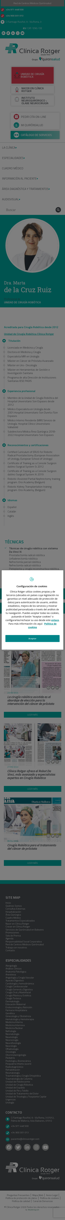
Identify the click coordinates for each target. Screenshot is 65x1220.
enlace (55, 620)
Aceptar (32, 638)
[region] (32, 610)
